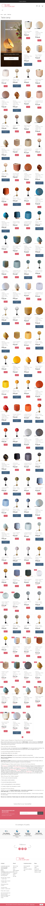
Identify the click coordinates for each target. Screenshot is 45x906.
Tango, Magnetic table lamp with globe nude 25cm (5, 103)
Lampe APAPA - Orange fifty (5, 439)
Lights (35, 867)
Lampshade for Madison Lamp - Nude (39, 102)
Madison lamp (13, 769)
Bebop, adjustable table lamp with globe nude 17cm (17, 103)
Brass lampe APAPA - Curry (16, 391)
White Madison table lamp (27, 293)
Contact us (15, 873)
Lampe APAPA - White (16, 318)
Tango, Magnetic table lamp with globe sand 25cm (39, 128)
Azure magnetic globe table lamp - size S (5, 603)
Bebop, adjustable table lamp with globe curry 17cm (28, 368)
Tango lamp (5, 765)
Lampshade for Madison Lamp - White (39, 294)
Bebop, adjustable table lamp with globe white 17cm (17, 295)
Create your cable (37, 870)
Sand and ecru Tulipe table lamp (27, 126)
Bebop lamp (29, 771)
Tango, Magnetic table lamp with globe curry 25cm (16, 368)
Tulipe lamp (18, 770)
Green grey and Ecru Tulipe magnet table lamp (17, 247)
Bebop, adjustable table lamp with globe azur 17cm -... (28, 699)
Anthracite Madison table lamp (16, 464)
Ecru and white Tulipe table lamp (28, 32)
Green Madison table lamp (28, 580)
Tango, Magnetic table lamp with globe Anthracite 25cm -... (28, 674)
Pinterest (22, 849)
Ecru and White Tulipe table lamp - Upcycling (5, 724)
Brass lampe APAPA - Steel (38, 602)
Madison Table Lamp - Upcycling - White (16, 648)
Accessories (36, 869)
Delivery (25, 867)
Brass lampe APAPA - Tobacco (38, 558)
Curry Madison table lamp (38, 367)
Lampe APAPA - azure (5, 558)
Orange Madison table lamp (17, 415)
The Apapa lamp (16, 767)
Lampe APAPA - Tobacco (5, 580)
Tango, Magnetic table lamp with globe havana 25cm (28, 176)
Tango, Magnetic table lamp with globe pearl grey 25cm (28, 441)
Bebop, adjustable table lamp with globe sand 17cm (6, 151)
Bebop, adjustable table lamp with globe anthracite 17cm (6, 465)
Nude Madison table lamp (27, 101)
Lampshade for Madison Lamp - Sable (28, 150)
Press (14, 869)
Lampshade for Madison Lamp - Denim (6, 510)
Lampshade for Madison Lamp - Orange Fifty (28, 415)
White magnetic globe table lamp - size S (39, 580)
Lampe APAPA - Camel (5, 367)
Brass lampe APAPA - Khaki (16, 488)
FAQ (24, 870)
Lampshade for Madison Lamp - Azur (28, 534)
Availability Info (28, 64)
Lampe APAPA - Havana (28, 198)
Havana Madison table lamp (5, 199)
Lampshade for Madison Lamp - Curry (6, 391)
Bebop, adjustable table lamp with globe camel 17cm (6, 344)
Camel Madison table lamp (16, 342)
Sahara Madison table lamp (17, 149)
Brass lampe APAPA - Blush (38, 626)
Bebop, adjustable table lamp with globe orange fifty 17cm (6, 416)
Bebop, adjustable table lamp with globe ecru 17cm (28, 57)
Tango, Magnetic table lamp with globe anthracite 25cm (39, 441)
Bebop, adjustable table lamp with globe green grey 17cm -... (6, 699)
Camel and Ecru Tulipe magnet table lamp (28, 318)
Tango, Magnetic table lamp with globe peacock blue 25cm (39, 200)
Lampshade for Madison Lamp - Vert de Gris (17, 271)
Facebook (19, 849)
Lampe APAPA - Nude (16, 126)
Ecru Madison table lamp (38, 55)
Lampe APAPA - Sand (39, 149)
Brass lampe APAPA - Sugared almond (17, 558)
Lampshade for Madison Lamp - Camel (28, 343)
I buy (39, 40)
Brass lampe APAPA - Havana (17, 198)
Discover (11, 58)
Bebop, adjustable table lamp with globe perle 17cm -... (28, 724)
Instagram (25, 849)
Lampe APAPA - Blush (28, 626)
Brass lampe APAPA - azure (38, 533)
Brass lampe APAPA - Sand (5, 174)
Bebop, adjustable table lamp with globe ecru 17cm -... (17, 699)
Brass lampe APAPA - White (5, 318)
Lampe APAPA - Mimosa (5, 647)
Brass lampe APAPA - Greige (16, 626)
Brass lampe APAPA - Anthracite (38, 464)
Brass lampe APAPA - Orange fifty (39, 415)
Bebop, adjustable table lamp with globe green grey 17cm (39, 248)
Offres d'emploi (16, 870)
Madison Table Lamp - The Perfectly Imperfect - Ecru (28, 648)
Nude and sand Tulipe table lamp (39, 80)
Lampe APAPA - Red (16, 439)
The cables (36, 866)
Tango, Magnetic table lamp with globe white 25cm (5, 295)
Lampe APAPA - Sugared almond (28, 558)
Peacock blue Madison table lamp (16, 222)
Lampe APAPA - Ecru (28, 80)
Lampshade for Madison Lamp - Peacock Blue (28, 222)
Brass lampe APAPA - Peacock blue (38, 222)
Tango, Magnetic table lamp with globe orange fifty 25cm (39, 393)
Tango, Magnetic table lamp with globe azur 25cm (39, 511)
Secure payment (27, 866)
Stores (14, 874)
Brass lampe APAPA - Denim (16, 510)
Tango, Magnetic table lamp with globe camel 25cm (39, 319)
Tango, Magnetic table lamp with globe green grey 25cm (28, 248)
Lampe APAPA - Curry (28, 391)
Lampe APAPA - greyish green (39, 271)
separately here (23, 768)
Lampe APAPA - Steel (28, 602)
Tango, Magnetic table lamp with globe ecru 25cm (39, 34)
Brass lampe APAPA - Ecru (16, 80)
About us (14, 867)
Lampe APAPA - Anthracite (5, 488)
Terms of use (15, 866)
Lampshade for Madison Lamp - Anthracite (28, 464)
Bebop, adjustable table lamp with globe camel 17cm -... (39, 674)
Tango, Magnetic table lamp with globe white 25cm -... (16, 724)
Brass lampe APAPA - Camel (39, 342)
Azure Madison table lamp (16, 533)
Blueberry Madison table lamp (16, 580)
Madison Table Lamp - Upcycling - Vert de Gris (17, 673)
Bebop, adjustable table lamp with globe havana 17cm (39, 176)
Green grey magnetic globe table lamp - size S (17, 603)
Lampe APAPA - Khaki (28, 488)
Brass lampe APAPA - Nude (5, 126)
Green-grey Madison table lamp (5, 271)
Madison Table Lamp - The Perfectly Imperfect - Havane (38, 649)
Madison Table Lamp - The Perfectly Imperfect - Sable (5, 674)
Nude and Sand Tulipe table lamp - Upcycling (39, 698)
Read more (32, 904)
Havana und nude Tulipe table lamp (16, 174)
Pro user (14, 876)
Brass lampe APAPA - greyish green (28, 271)
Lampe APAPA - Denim (28, 510)
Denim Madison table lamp (39, 488)
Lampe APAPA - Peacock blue (5, 246)
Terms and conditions (28, 869)
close (41, 904)
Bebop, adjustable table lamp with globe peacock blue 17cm (6, 224)
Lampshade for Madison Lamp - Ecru (6, 80)
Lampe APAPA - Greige (5, 626)
